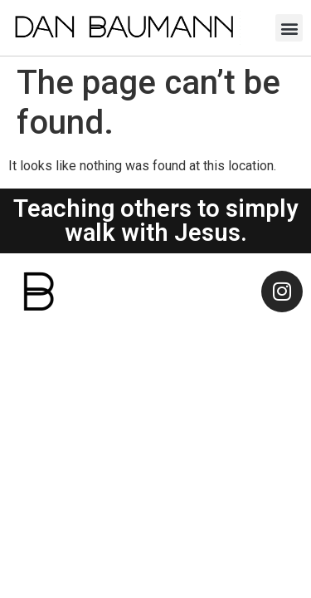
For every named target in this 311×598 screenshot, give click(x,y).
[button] (289, 28)
